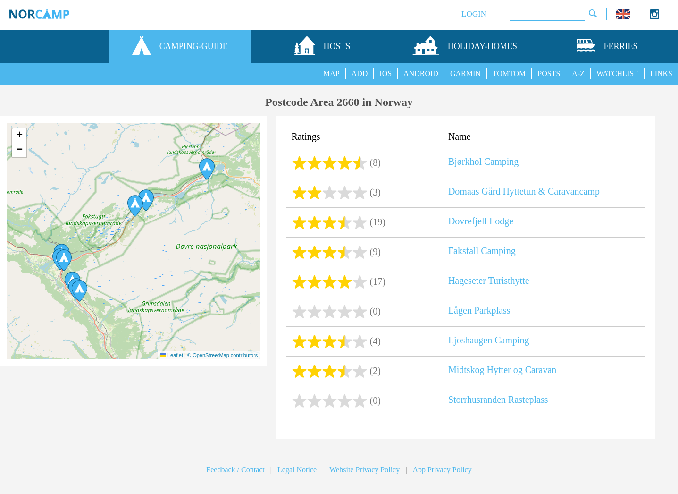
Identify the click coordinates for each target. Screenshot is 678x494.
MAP (331, 73)
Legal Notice (297, 470)
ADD (360, 73)
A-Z (578, 73)
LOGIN (473, 13)
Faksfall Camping (482, 251)
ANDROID (420, 73)
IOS (385, 73)
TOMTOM (509, 73)
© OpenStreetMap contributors (222, 355)
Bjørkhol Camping (483, 161)
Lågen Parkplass (479, 310)
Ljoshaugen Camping (488, 340)
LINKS (661, 73)
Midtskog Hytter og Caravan (502, 370)
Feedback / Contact (235, 470)
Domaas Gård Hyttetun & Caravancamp (524, 191)
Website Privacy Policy (364, 470)
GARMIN (465, 73)
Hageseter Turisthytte (488, 280)
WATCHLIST (617, 73)
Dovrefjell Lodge (480, 221)
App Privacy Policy (441, 470)
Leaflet (171, 355)
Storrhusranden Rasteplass (498, 399)
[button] (79, 291)
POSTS (548, 73)
